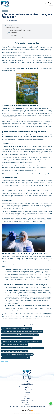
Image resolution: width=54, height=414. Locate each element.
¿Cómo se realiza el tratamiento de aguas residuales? (15, 351)
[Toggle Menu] (42, 3)
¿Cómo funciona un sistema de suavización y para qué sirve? (16, 328)
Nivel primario (14, 32)
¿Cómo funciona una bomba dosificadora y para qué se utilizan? (17, 354)
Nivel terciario (14, 35)
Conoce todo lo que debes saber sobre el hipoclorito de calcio (17, 338)
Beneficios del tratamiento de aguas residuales (19, 37)
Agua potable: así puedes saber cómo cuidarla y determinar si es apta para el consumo (23, 347)
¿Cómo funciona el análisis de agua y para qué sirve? (14, 344)
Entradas (5, 11)
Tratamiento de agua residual (12, 27)
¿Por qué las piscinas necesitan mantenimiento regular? (32, 173)
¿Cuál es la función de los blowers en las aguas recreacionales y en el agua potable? (22, 331)
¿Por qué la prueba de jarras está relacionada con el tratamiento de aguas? (20, 334)
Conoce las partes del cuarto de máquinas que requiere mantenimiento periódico (21, 341)
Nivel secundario (12, 33)
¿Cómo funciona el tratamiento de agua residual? (19, 30)
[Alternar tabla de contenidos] (27, 25)
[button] (2, 363)
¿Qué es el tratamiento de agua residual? (17, 28)
